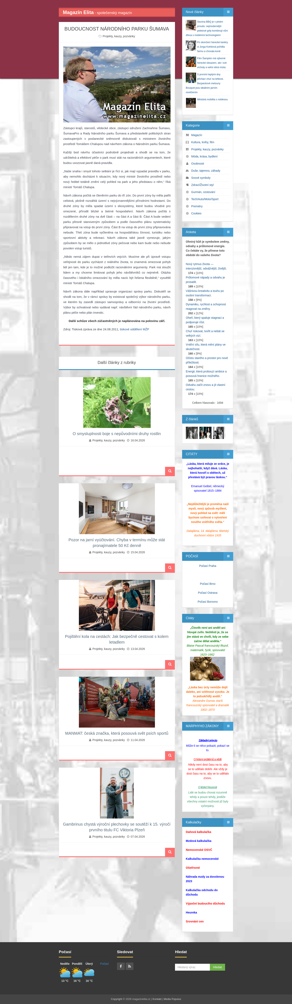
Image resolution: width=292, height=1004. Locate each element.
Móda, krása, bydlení (204, 156)
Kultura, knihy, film (202, 142)
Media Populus (172, 999)
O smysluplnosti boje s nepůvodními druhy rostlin (117, 433)
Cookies (196, 213)
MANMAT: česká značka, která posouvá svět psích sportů (116, 733)
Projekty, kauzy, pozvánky (119, 36)
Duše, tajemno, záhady (205, 170)
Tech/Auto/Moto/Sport (205, 199)
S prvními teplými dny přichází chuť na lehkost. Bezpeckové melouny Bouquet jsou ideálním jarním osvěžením (205, 83)
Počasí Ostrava (207, 592)
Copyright (116, 999)
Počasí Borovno (208, 601)
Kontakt (156, 999)
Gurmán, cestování (203, 192)
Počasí (104, 963)
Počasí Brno (207, 583)
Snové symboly (200, 177)
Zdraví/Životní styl (202, 185)
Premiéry (197, 206)
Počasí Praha (207, 565)
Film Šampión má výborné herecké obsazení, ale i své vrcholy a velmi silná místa (212, 63)
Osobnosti (197, 163)
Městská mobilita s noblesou (212, 99)
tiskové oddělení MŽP (134, 329)
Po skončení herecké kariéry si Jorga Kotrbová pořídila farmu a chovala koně (212, 47)
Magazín (196, 135)
